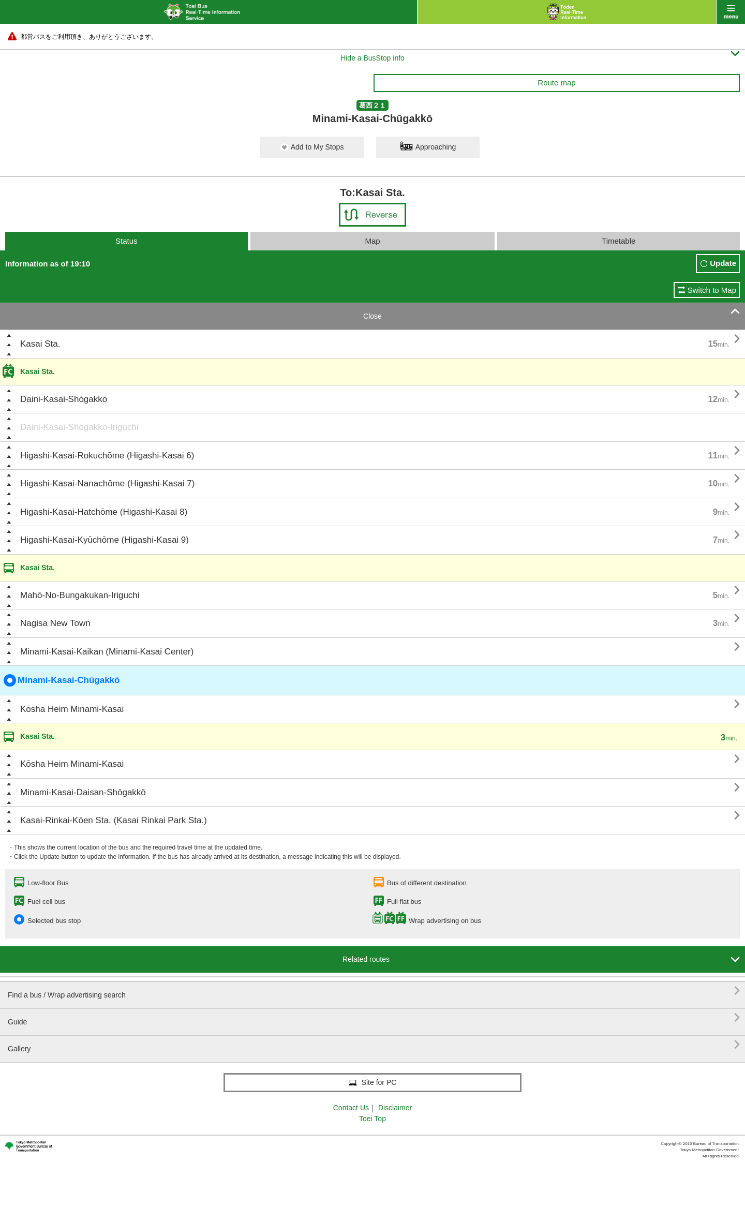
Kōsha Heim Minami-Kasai (72, 709)
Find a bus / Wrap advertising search (374, 991)
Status (126, 240)
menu (731, 12)
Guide (374, 1018)
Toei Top (372, 1118)
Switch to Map (712, 290)
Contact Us (351, 1108)
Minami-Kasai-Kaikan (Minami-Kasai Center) (106, 652)
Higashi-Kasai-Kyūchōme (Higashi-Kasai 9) (104, 540)
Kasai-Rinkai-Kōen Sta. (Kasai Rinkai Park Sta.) (113, 820)
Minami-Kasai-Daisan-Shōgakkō (83, 792)
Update (723, 263)
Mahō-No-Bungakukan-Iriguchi (80, 595)
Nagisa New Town (55, 623)
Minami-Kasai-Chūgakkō (62, 680)
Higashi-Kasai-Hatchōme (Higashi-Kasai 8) (103, 512)
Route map (556, 82)
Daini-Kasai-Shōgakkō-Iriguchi (79, 427)
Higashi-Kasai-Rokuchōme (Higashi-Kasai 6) (107, 455)
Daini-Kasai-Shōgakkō (63, 399)
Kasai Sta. (40, 344)
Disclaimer (395, 1108)
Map (372, 240)
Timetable (618, 240)
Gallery (374, 1045)
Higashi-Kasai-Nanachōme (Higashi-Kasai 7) (107, 483)
